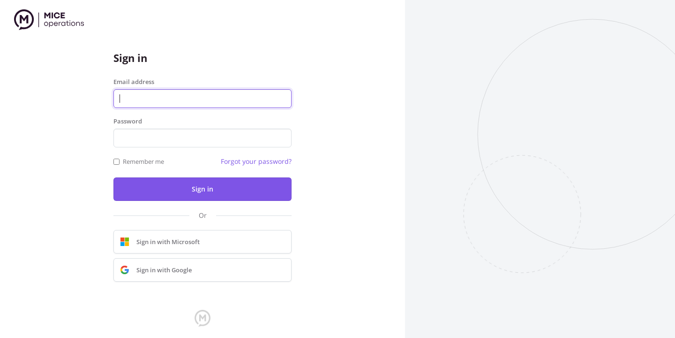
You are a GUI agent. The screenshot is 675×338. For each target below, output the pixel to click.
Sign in (202, 188)
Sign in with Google (154, 270)
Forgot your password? (256, 161)
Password (127, 121)
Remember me (143, 161)
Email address (133, 81)
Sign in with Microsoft (158, 242)
